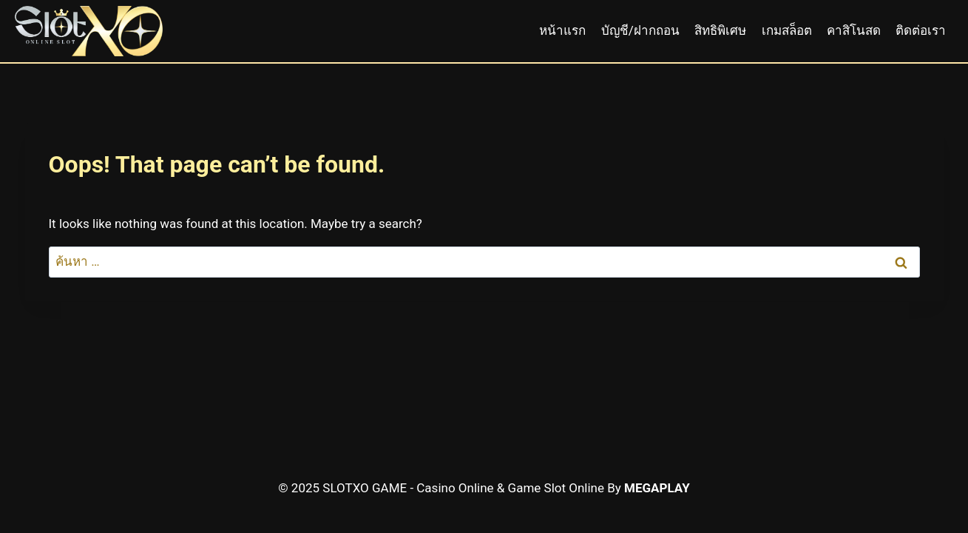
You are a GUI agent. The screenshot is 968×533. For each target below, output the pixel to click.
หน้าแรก (562, 30)
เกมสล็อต (787, 30)
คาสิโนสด (854, 30)
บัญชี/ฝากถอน (640, 30)
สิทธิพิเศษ (720, 30)
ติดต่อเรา (921, 30)
